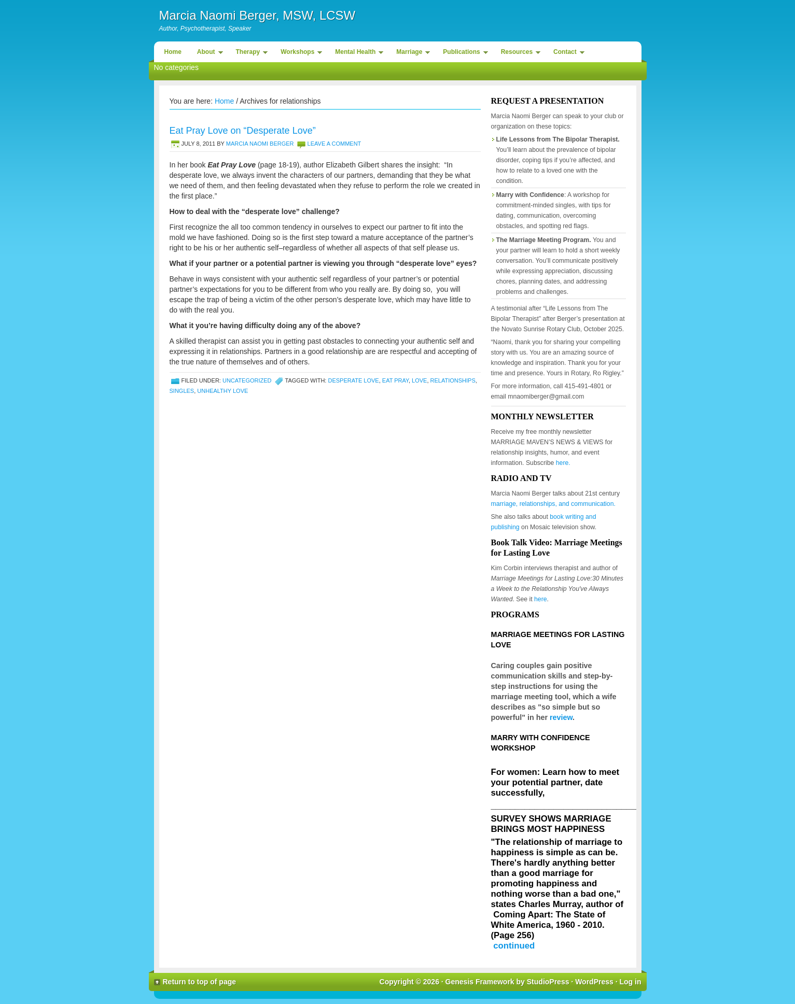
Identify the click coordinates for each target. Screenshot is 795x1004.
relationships (453, 380)
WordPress (594, 982)
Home (173, 51)
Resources (518, 53)
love (419, 380)
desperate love (353, 380)
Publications (462, 53)
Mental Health (356, 53)
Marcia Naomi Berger (260, 143)
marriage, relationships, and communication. (553, 503)
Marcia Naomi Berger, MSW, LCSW (257, 15)
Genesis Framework (479, 982)
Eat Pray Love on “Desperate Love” (243, 130)
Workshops (298, 53)
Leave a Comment (334, 143)
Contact (566, 53)
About (207, 53)
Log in (630, 982)
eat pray (395, 380)
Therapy (249, 53)
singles (182, 391)
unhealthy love (222, 391)
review (561, 717)
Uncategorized (247, 380)
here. (563, 462)
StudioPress (548, 982)
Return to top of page (199, 982)
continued (514, 946)
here (540, 599)
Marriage (410, 53)
